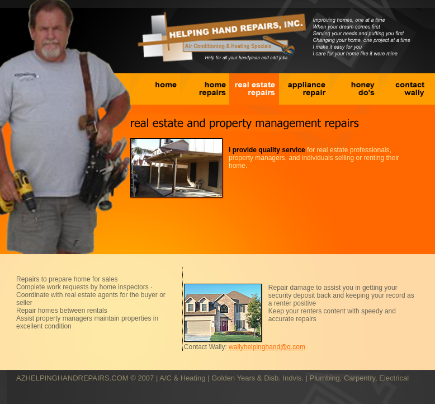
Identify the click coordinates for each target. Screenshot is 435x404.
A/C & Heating (182, 378)
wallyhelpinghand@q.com (267, 347)
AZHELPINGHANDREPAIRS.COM (72, 378)
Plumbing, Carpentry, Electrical (359, 378)
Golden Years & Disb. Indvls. (257, 378)
